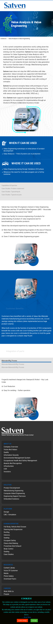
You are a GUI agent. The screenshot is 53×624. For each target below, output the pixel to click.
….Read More (26, 617)
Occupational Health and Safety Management (20, 461)
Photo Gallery (9, 576)
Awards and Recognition (13, 463)
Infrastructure (9, 466)
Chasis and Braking (11, 543)
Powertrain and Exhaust (12, 546)
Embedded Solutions (11, 499)
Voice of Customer (11, 571)
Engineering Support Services (15, 496)
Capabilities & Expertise (9, 185)
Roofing (6, 532)
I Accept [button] (34, 620)
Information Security (11, 455)
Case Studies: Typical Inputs (11, 191)
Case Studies (9, 554)
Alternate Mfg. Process (9, 360)
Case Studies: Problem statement (13, 188)
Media (6, 573)
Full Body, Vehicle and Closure (15, 527)
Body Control (8, 549)
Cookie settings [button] (22, 620)
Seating (6, 538)
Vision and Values (10, 450)
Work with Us (9, 591)
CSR (5, 469)
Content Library (9, 568)
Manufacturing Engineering (13, 491)
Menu (50, 2)
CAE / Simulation (10, 515)
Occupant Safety (10, 540)
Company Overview (11, 447)
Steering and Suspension (13, 529)
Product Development (12, 488)
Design (6, 512)
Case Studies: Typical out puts (12, 195)
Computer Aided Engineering (14, 493)
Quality (6, 452)
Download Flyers (10, 579)
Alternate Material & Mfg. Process (13, 364)
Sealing (6, 552)
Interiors (7, 535)
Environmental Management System (17, 458)
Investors (7, 472)
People (6, 594)
